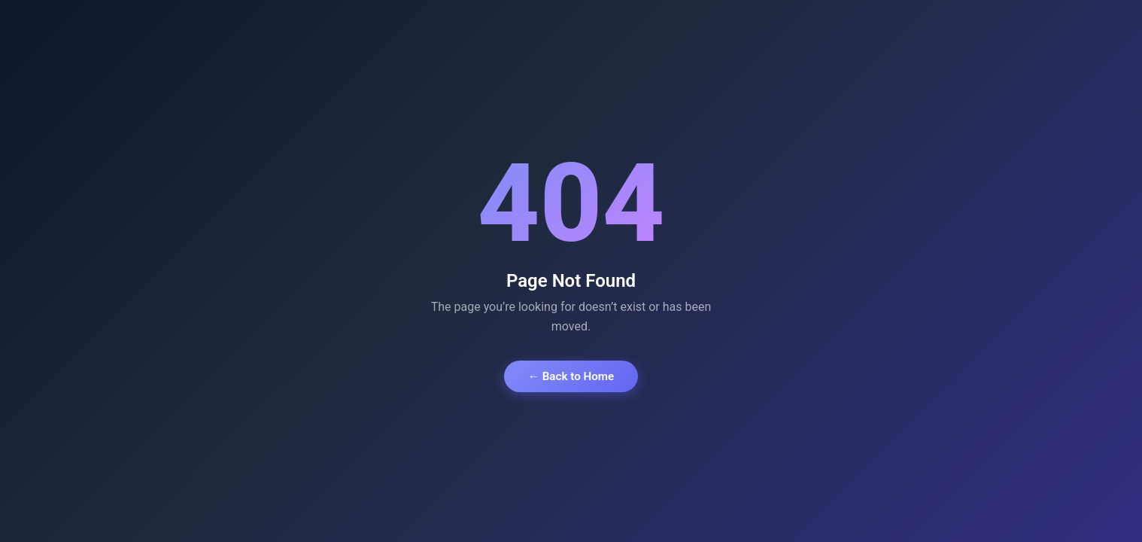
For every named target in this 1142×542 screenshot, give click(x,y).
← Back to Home (571, 376)
